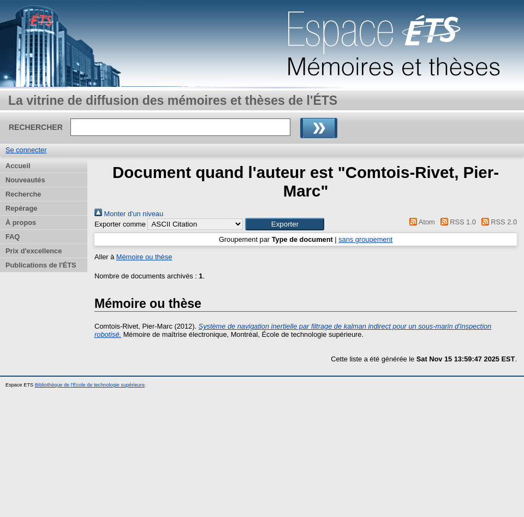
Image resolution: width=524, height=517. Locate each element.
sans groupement (365, 239)
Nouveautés (25, 180)
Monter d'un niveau (128, 214)
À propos (20, 222)
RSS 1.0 (456, 222)
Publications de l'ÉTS (40, 265)
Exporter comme (120, 224)
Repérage (21, 208)
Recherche (23, 194)
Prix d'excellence (33, 251)
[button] (284, 224)
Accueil (18, 166)
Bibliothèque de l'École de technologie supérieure (90, 385)
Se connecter (25, 150)
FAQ (12, 237)
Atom (420, 222)
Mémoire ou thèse (144, 257)
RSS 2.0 (497, 222)
